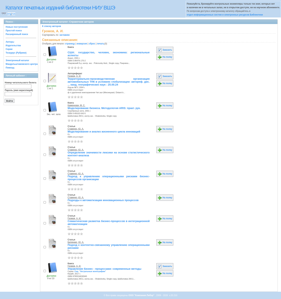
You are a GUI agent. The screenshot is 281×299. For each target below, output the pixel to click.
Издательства (13, 45)
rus (13, 14)
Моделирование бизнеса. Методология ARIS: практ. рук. (104, 108)
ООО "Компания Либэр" (141, 295)
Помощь (10, 67)
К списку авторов (51, 26)
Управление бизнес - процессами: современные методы (104, 268)
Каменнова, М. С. (76, 105)
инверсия (82, 43)
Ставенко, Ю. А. (76, 129)
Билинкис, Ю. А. (76, 242)
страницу (70, 43)
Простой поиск (14, 30)
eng (9, 14)
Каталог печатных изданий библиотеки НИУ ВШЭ (60, 8)
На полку (164, 57)
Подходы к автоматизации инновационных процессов (103, 200)
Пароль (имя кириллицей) (19, 90)
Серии (9, 49)
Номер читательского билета (20, 82)
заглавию (64, 35)
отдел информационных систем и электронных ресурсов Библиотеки (225, 14)
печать (100, 43)
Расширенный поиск (17, 34)
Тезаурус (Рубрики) (16, 53)
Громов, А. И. (74, 76)
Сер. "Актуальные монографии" (90, 271)
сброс (92, 43)
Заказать (164, 50)
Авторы (10, 42)
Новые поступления (17, 27)
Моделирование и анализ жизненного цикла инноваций (104, 131)
